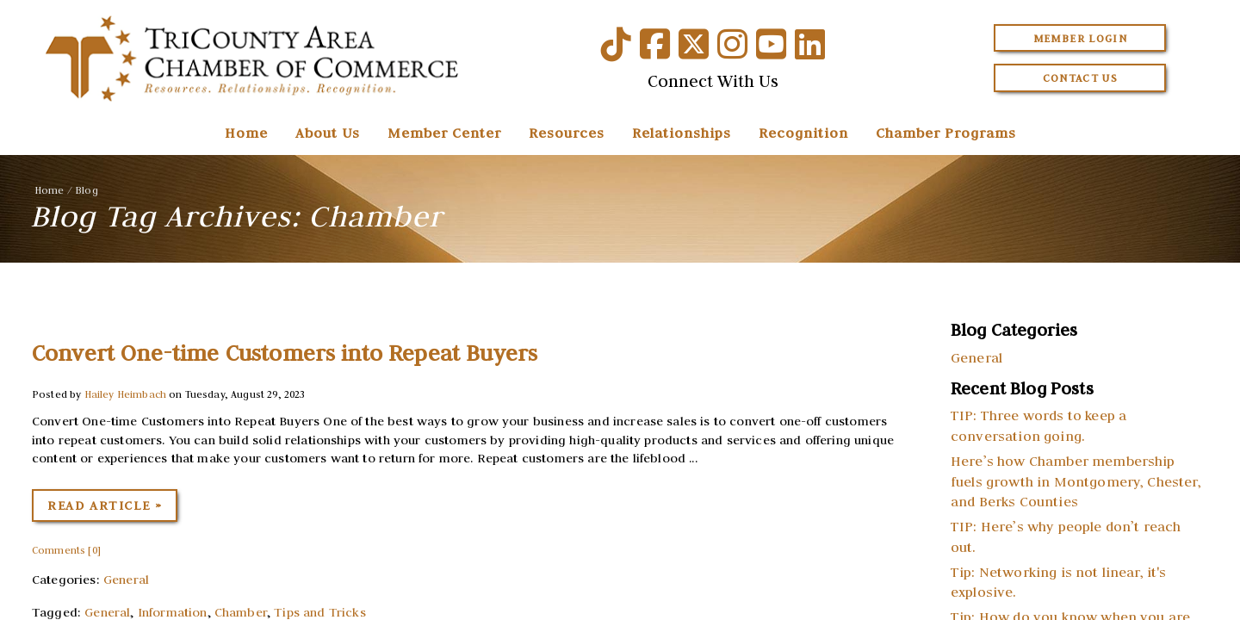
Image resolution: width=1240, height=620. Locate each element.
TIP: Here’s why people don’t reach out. (1066, 536)
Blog (86, 189)
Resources (566, 132)
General (126, 579)
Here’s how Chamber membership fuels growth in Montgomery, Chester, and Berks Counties (1076, 481)
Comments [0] (66, 549)
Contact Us (1081, 77)
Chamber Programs (946, 132)
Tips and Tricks (319, 612)
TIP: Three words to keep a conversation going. (1038, 425)
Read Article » (104, 505)
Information (173, 612)
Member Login (1080, 38)
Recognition (803, 132)
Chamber (240, 612)
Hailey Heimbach (125, 394)
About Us (327, 132)
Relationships (681, 132)
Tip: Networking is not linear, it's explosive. (1059, 582)
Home (246, 132)
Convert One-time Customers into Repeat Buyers (284, 353)
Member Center (444, 132)
